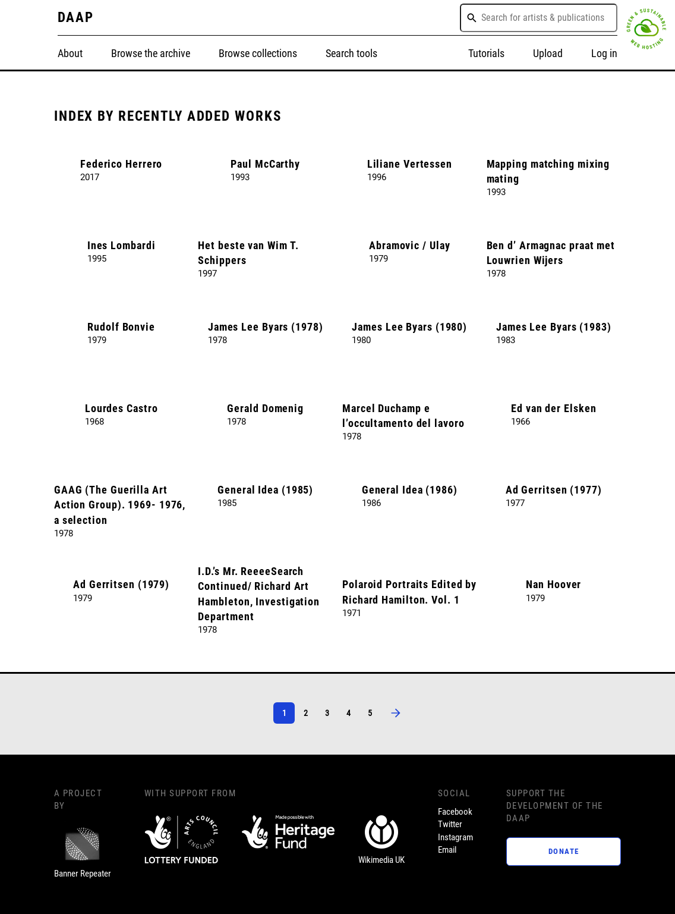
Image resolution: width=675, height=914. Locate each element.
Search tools (351, 53)
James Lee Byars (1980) (409, 327)
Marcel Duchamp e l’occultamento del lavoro (403, 415)
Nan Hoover (553, 584)
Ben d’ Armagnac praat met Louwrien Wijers (551, 252)
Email (447, 849)
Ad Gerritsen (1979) (121, 584)
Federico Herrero (121, 164)
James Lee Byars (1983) (553, 327)
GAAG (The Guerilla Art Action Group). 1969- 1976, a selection (119, 504)
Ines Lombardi (121, 245)
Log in (604, 53)
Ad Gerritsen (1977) (554, 489)
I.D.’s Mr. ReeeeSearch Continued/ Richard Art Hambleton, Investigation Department (259, 594)
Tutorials (486, 53)
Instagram (455, 837)
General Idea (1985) (265, 489)
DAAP (76, 18)
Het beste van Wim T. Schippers (248, 252)
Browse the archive (150, 53)
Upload (548, 53)
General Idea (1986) (410, 489)
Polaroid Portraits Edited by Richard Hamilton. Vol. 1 (409, 591)
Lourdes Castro (121, 408)
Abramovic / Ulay (409, 245)
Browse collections (258, 53)
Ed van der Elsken (553, 408)
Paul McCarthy (265, 164)
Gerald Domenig (265, 408)
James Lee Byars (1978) (265, 327)
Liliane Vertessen (409, 164)
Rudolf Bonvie (121, 327)
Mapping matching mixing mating (548, 171)
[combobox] (538, 18)
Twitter (450, 824)
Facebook (455, 811)
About (70, 53)
